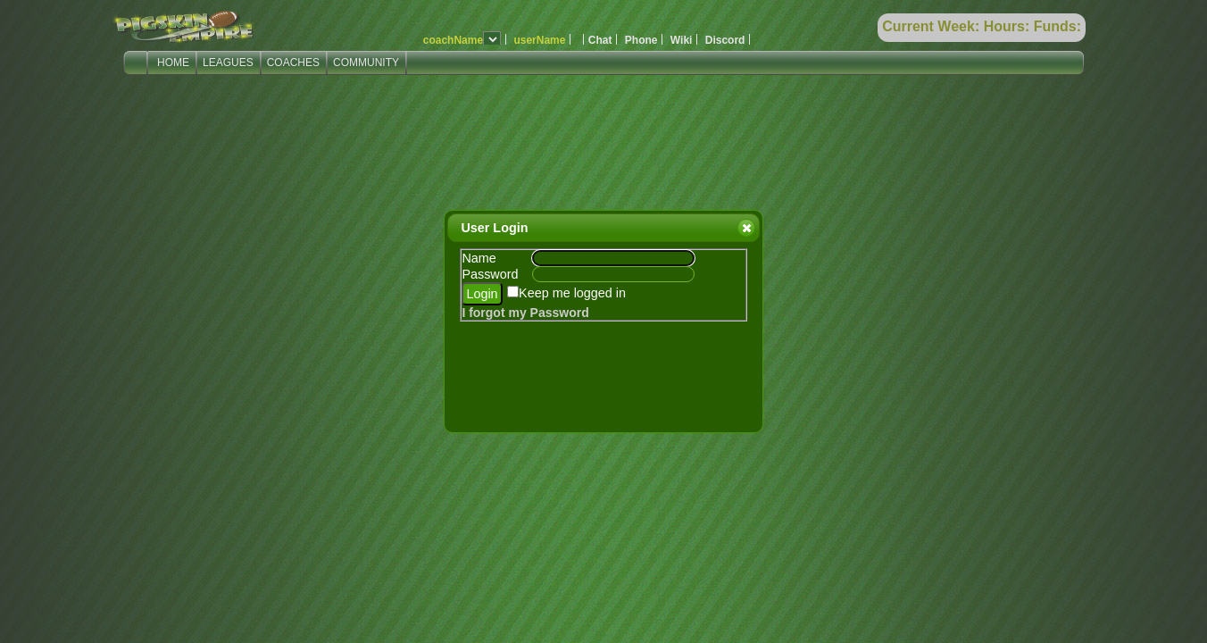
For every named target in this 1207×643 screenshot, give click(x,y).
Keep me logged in (572, 293)
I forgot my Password (525, 312)
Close (745, 228)
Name (478, 258)
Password (490, 274)
